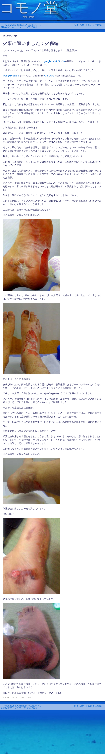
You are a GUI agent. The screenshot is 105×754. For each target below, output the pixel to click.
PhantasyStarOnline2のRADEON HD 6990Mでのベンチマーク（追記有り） (21, 26)
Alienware (49, 75)
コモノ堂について (17, 697)
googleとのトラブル (54, 61)
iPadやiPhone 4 (11, 75)
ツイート (29, 697)
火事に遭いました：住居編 (89, 25)
